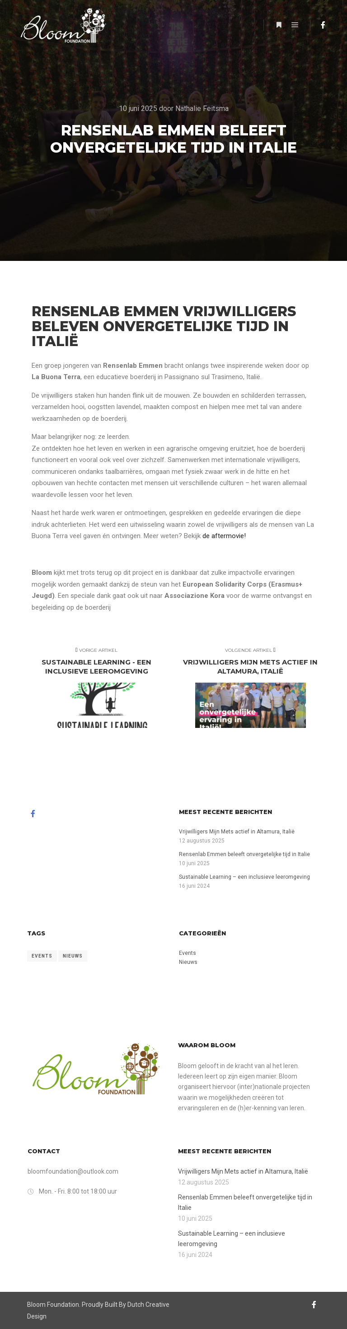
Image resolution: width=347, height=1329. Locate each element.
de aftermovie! (224, 536)
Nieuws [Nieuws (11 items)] (73, 955)
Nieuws (188, 962)
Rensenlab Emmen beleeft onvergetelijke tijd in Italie (244, 854)
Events (187, 953)
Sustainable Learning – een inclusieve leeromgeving (244, 877)
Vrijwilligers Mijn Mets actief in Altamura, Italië (237, 831)
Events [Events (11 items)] (42, 955)
